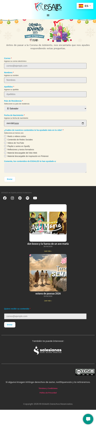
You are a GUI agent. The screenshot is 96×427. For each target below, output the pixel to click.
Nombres (8, 72)
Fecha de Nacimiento (13, 115)
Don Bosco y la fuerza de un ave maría (48, 243)
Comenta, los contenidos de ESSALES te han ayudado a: (30, 161)
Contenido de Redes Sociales (20, 140)
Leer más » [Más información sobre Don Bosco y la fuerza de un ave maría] (48, 251)
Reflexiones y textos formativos (20, 150)
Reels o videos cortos (16, 136)
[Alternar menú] (48, 15)
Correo (7, 58)
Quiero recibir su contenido (16, 309)
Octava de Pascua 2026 (48, 293)
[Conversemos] (88, 419)
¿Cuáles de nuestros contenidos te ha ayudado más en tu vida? (33, 130)
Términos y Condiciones (48, 388)
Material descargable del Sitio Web (22, 153)
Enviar (9, 179)
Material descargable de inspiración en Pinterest (27, 156)
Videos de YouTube (15, 143)
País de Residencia (13, 101)
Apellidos (8, 87)
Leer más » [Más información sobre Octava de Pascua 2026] (48, 301)
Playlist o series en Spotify (18, 146)
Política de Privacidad (48, 393)
